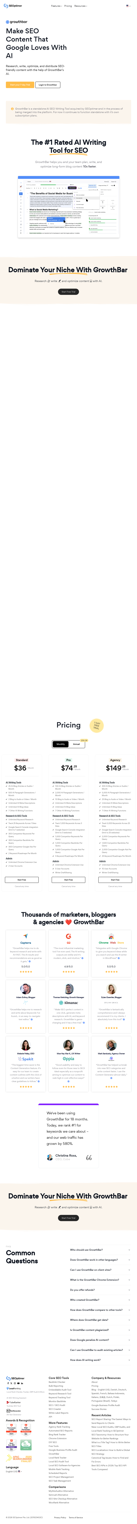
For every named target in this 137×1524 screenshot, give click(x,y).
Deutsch (122, 1390)
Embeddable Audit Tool (60, 1390)
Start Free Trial (68, 291)
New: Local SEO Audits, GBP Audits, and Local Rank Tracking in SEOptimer (111, 1429)
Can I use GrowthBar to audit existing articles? (96, 1351)
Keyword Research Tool (60, 1394)
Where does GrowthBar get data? (89, 1321)
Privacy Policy (60, 1518)
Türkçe (114, 1401)
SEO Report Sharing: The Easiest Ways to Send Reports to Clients (111, 1422)
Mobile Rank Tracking (59, 1470)
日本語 (102, 1398)
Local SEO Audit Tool (59, 1462)
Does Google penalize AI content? (89, 1341)
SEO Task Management (60, 1481)
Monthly (61, 744)
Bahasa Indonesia (116, 1394)
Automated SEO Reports (60, 1431)
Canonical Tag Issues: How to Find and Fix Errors (110, 1460)
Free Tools (54, 1447)
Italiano (95, 1398)
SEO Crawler (55, 1410)
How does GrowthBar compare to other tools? (96, 1311)
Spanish (95, 1394)
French (103, 1394)
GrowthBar (54, 1454)
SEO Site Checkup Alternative (63, 1499)
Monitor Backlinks (57, 1402)
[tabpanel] (68, 1136)
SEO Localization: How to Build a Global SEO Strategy (111, 1453)
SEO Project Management (61, 1478)
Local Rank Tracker (57, 1458)
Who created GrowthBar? (84, 1301)
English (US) (103, 1390)
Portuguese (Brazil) (101, 1401)
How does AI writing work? (85, 1361)
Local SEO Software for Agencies (64, 1466)
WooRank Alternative (59, 1503)
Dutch (109, 1398)
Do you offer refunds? (82, 1291)
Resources (80, 5)
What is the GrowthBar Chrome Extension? (94, 1280)
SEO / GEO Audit (57, 1406)
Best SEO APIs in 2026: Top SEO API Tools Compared (109, 1468)
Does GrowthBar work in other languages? (94, 1260)
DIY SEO (53, 1443)
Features (55, 5)
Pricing (68, 5)
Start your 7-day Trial (20, 84)
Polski (116, 1398)
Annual (76, 744)
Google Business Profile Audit (63, 1451)
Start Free (22, 880)
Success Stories (99, 1410)
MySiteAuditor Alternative (61, 1492)
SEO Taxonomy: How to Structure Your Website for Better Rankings (110, 1437)
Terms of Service (76, 1518)
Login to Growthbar (48, 84)
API (50, 1417)
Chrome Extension (58, 1439)
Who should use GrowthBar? (86, 1250)
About (95, 1383)
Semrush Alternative (58, 1495)
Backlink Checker (57, 1383)
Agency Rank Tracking (59, 1427)
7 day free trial (96, 725)
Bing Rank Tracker (57, 1435)
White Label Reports (58, 1413)
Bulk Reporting (56, 1386)
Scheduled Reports (58, 1474)
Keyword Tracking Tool (59, 1398)
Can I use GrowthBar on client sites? (90, 1271)
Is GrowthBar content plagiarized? (89, 1331)
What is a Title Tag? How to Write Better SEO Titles (111, 1445)
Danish (114, 1390)
